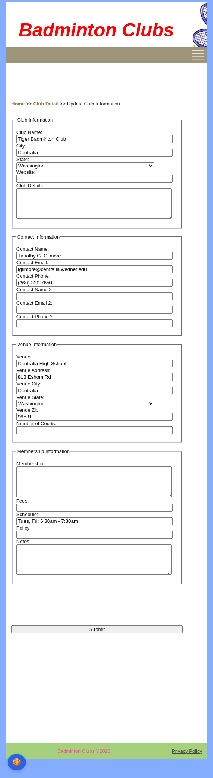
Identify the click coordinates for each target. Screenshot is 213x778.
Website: (25, 172)
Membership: (30, 469)
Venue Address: (33, 376)
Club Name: (29, 132)
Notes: (23, 552)
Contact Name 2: (34, 295)
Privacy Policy (187, 768)
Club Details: (30, 185)
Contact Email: (32, 268)
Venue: (24, 362)
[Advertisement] (71, 82)
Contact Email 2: (34, 309)
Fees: (22, 512)
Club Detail (46, 104)
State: (22, 159)
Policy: (23, 539)
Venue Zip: (28, 415)
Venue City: (29, 389)
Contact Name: (32, 254)
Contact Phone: (33, 281)
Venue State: (30, 403)
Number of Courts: (36, 429)
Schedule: (27, 525)
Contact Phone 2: (35, 322)
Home (18, 104)
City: (21, 146)
